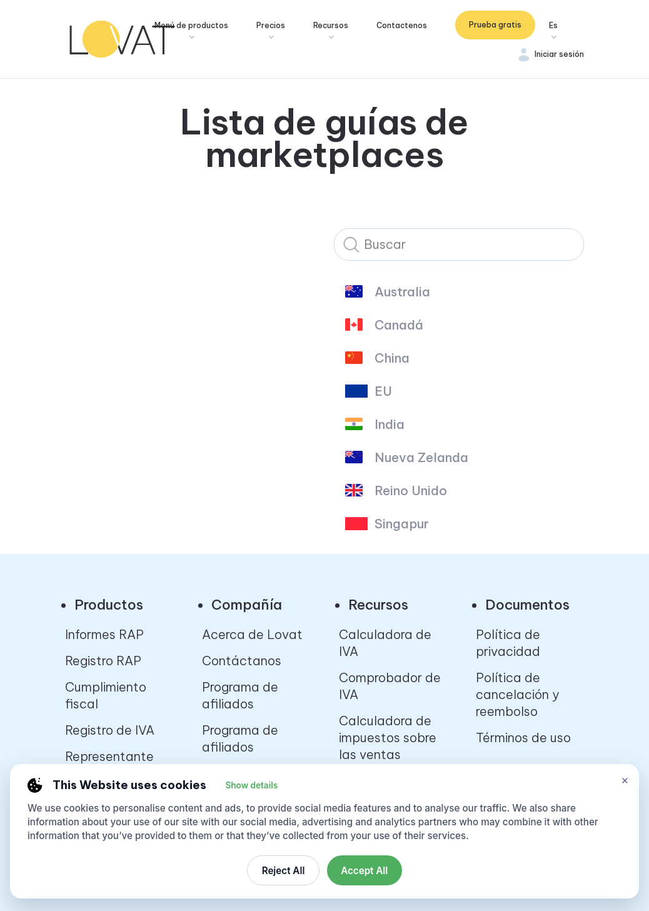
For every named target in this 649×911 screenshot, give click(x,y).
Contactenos (403, 25)
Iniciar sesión (559, 54)
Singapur (402, 523)
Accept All (364, 871)
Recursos (332, 25)
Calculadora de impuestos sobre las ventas (387, 737)
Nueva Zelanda (421, 457)
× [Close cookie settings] (625, 780)
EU (383, 391)
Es (553, 25)
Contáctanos (241, 660)
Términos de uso (523, 737)
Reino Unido (411, 490)
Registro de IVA (109, 730)
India (390, 424)
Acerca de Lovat (252, 634)
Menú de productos (193, 25)
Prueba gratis (495, 24)
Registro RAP (103, 660)
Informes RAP (104, 634)
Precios (272, 25)
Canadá (399, 325)
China (392, 358)
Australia (402, 291)
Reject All (283, 871)
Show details (251, 785)
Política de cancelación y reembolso (517, 694)
